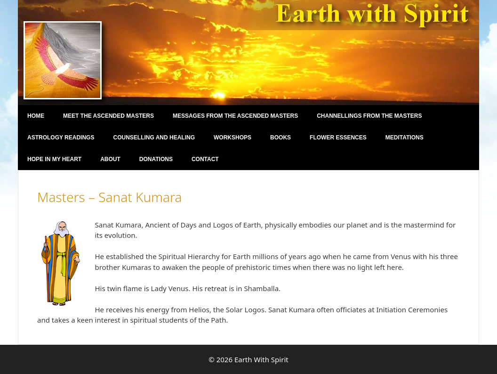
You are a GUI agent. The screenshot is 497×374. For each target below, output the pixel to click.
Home (35, 116)
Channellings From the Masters (369, 116)
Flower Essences (338, 137)
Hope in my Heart (54, 159)
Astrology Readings (60, 137)
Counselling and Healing (154, 137)
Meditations (404, 137)
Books (280, 137)
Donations (156, 159)
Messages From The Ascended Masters (235, 116)
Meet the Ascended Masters (108, 116)
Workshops (232, 137)
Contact (205, 159)
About (110, 159)
